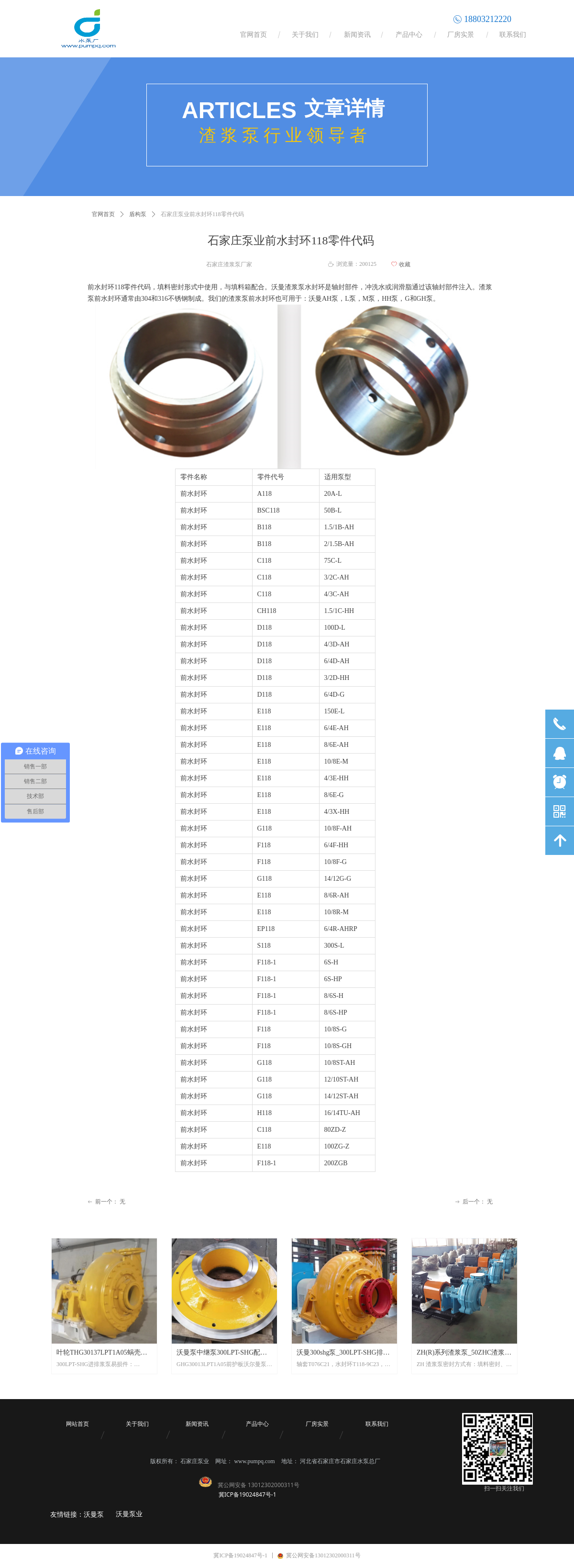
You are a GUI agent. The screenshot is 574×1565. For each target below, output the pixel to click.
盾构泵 (137, 214)
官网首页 (103, 214)
